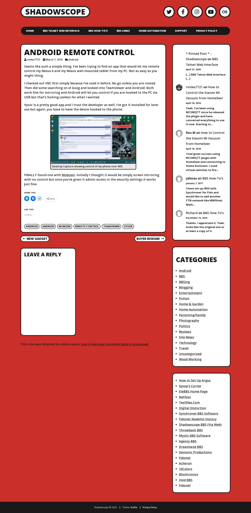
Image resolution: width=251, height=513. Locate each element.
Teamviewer (111, 226)
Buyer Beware (150, 238)
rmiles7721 (194, 87)
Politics (184, 326)
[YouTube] (211, 11)
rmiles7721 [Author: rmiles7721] (33, 59)
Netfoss (185, 397)
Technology (188, 343)
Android (73, 59)
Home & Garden (191, 304)
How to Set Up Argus (195, 380)
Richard (192, 213)
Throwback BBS (191, 430)
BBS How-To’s (98, 31)
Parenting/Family (192, 315)
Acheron (185, 463)
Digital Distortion (192, 408)
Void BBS (185, 480)
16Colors (185, 469)
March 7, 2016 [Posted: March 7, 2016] (54, 59)
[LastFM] (225, 11)
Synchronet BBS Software (198, 413)
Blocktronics (188, 474)
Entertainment (190, 293)
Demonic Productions (195, 452)
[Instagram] (196, 11)
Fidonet (185, 458)
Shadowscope (55, 11)
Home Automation (152, 31)
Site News (186, 337)
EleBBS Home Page (193, 391)
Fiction (184, 298)
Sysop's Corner (190, 386)
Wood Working (190, 359)
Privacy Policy (206, 31)
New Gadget (34, 238)
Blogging (186, 287)
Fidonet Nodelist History (198, 419)
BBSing (184, 282)
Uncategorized (190, 354)
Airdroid (32, 226)
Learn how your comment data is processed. (115, 344)
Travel (184, 348)
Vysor (128, 226)
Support (181, 31)
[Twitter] (169, 11)
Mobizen (68, 175)
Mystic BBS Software (195, 435)
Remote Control (87, 226)
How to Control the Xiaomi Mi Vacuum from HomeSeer (204, 92)
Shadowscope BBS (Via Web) (200, 424)
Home (30, 31)
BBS (182, 276)
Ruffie (134, 507)
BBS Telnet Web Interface (61, 31)
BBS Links (123, 31)
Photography (189, 320)
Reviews (185, 332)
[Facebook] (183, 11)
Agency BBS (188, 441)
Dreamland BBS (191, 447)
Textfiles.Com (189, 402)
